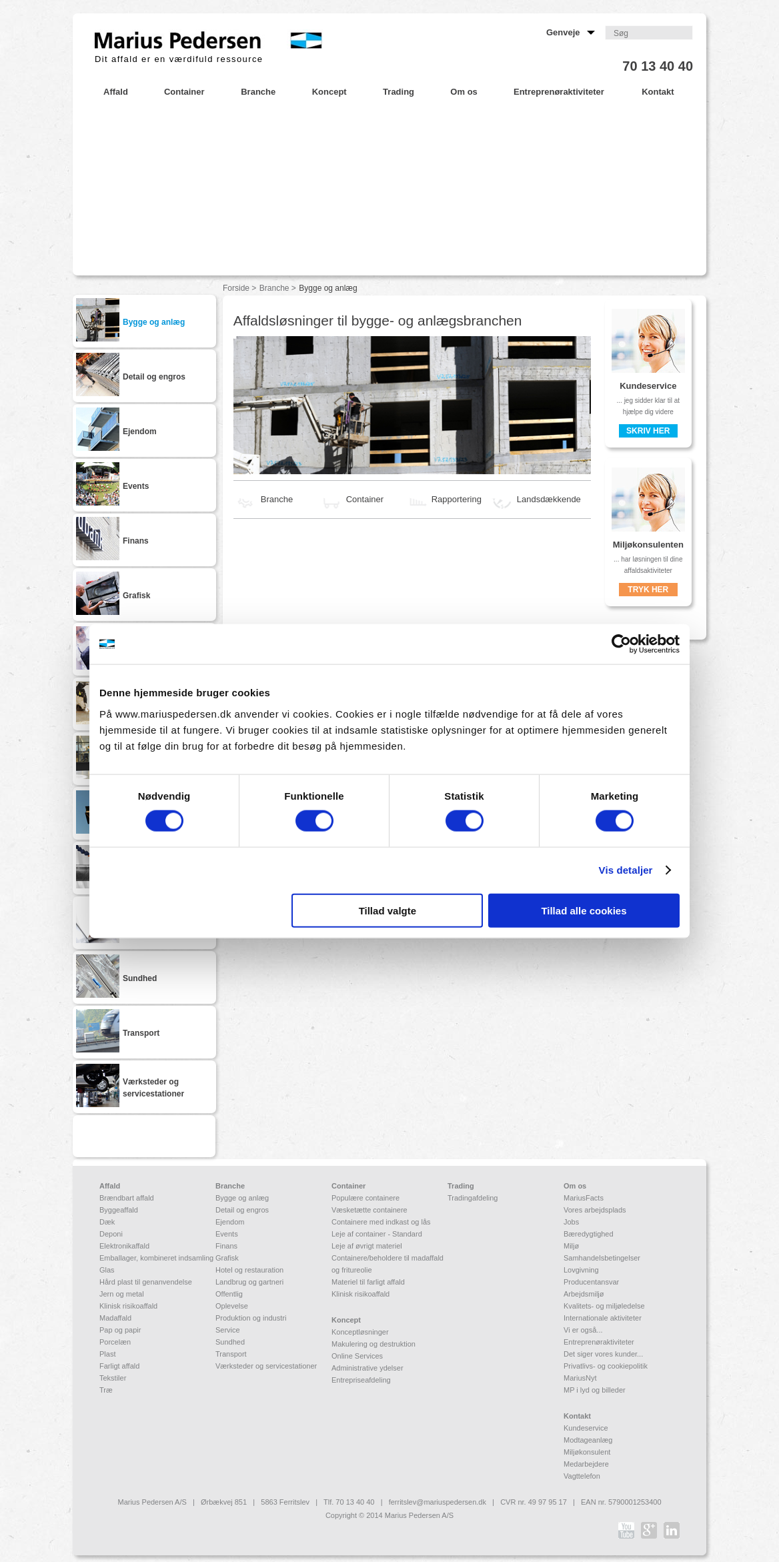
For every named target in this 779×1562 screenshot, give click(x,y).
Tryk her (648, 589)
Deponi (111, 1234)
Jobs (571, 1222)
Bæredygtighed (589, 1234)
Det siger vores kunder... (603, 1354)
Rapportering (443, 499)
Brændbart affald (126, 1198)
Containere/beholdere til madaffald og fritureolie (387, 1264)
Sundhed (230, 1342)
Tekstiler (112, 1378)
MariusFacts (584, 1198)
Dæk (107, 1222)
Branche (274, 288)
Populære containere (365, 1198)
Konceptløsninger (360, 1332)
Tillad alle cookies (583, 910)
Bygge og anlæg (242, 1198)
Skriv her (648, 431)
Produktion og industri (250, 1318)
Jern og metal (121, 1294)
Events (226, 1234)
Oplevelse (231, 1306)
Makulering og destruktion (373, 1344)
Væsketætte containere (369, 1210)
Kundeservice (586, 1428)
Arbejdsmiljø (584, 1294)
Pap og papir (120, 1330)
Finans (226, 1246)
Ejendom (229, 1222)
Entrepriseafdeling (361, 1380)
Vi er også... (583, 1330)
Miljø (571, 1246)
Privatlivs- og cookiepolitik (606, 1366)
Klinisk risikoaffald (128, 1306)
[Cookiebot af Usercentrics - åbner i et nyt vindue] (621, 644)
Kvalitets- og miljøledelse (604, 1306)
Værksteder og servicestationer (266, 1366)
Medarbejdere (586, 1464)
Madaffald (115, 1318)
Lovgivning (581, 1270)
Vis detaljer (626, 870)
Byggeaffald (118, 1210)
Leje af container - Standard (376, 1234)
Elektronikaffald (124, 1246)
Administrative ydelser (367, 1368)
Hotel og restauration (249, 1270)
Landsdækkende (535, 499)
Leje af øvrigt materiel (366, 1246)
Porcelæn (115, 1342)
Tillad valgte (387, 910)
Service (227, 1330)
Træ (106, 1390)
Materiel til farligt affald (368, 1282)
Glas (107, 1270)
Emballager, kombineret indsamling (156, 1258)
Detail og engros (242, 1210)
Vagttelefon (582, 1476)
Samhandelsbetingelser (602, 1258)
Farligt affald (119, 1366)
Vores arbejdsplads (595, 1210)
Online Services (357, 1356)
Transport (231, 1354)
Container (351, 499)
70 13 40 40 (657, 66)
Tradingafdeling (473, 1198)
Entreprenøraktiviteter (599, 1342)
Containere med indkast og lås (381, 1222)
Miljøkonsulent (587, 1452)
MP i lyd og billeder (595, 1390)
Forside (236, 288)
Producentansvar (591, 1282)
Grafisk (227, 1258)
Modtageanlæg (588, 1440)
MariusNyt (580, 1378)
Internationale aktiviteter (603, 1318)
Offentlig (229, 1294)
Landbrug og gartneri (249, 1282)
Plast (107, 1354)
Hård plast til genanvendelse (145, 1282)
